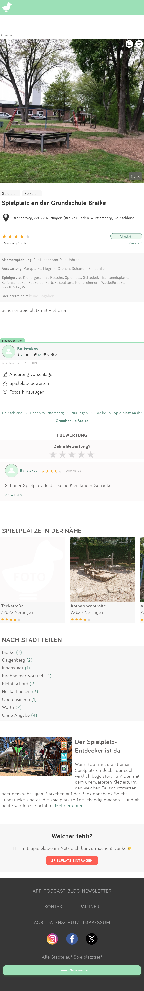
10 (37, 354)
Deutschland (12, 412)
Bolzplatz (32, 193)
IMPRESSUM (96, 922)
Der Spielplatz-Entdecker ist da (97, 746)
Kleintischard (15, 683)
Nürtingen (80, 412)
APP (37, 891)
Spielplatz (10, 193)
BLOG (73, 891)
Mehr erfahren (69, 805)
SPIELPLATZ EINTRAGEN (72, 860)
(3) (35, 691)
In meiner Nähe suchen (72, 970)
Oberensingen (16, 699)
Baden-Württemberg (47, 412)
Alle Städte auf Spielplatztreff (72, 957)
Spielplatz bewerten (29, 383)
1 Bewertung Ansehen (15, 243)
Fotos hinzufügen (26, 392)
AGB (38, 922)
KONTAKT (54, 906)
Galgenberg (13, 660)
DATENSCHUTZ (63, 922)
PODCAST (55, 891)
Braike (101, 412)
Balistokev (27, 349)
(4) (34, 715)
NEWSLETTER (97, 891)
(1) (27, 668)
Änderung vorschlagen (32, 374)
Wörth (8, 707)
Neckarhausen (16, 691)
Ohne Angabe (16, 715)
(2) (19, 652)
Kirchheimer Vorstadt (23, 676)
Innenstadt (12, 668)
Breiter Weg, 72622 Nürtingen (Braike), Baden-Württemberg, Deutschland (74, 217)
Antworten (13, 494)
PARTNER (89, 906)
